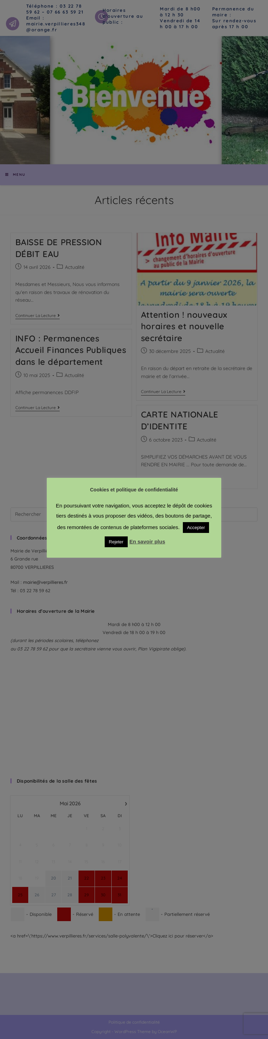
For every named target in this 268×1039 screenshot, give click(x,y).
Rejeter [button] (116, 541)
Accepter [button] (196, 527)
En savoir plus (147, 541)
